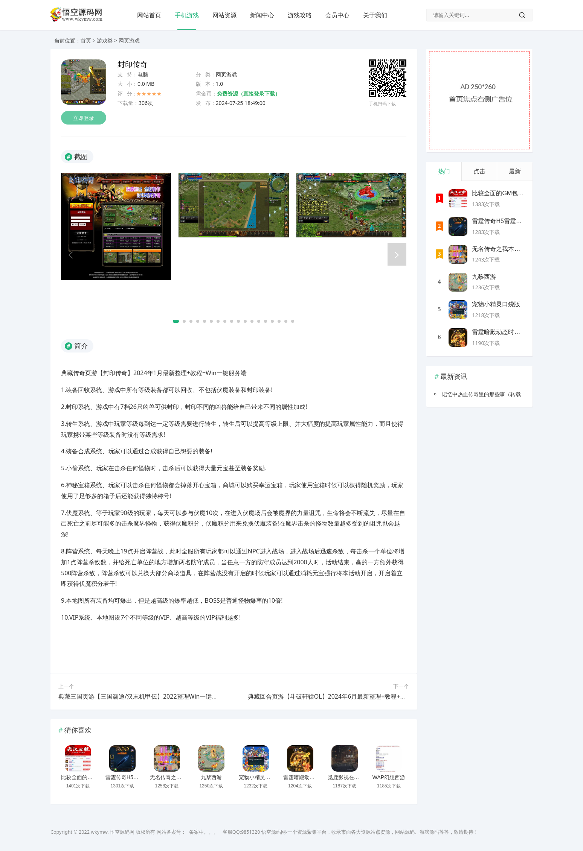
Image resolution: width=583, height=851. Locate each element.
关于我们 (375, 15)
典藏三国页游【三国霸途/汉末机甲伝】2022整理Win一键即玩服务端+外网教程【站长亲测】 (182, 696)
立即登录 (83, 118)
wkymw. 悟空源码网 (112, 832)
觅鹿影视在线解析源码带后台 (362, 777)
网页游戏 (129, 40)
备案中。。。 (203, 832)
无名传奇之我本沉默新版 (179, 777)
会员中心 (337, 15)
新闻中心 (262, 15)
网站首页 (149, 15)
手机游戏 (187, 15)
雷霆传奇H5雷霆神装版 (132, 777)
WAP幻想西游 (388, 777)
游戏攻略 (300, 15)
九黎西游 (211, 777)
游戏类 (105, 40)
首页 (86, 40)
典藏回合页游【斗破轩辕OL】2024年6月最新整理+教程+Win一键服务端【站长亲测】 (363, 696)
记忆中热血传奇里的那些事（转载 (481, 394)
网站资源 (224, 15)
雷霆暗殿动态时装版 (307, 777)
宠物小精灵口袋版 (260, 777)
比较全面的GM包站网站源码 (94, 777)
